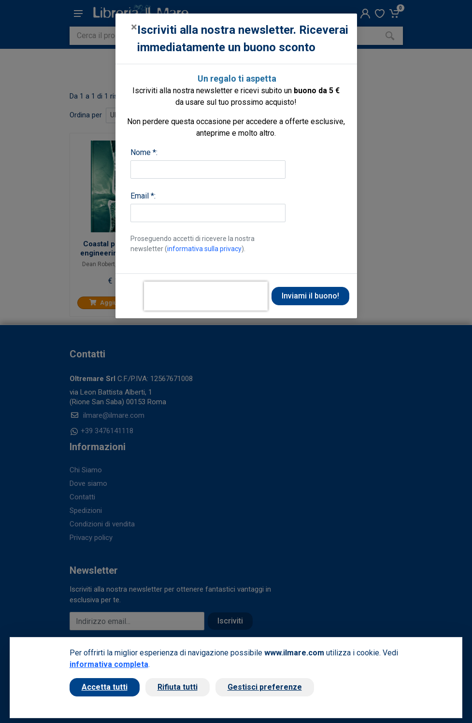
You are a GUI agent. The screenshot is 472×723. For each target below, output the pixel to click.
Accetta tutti (105, 687)
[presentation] (206, 296)
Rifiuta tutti (177, 687)
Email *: (143, 195)
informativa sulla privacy (204, 249)
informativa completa (109, 664)
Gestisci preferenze (265, 687)
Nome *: (143, 152)
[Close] (134, 27)
